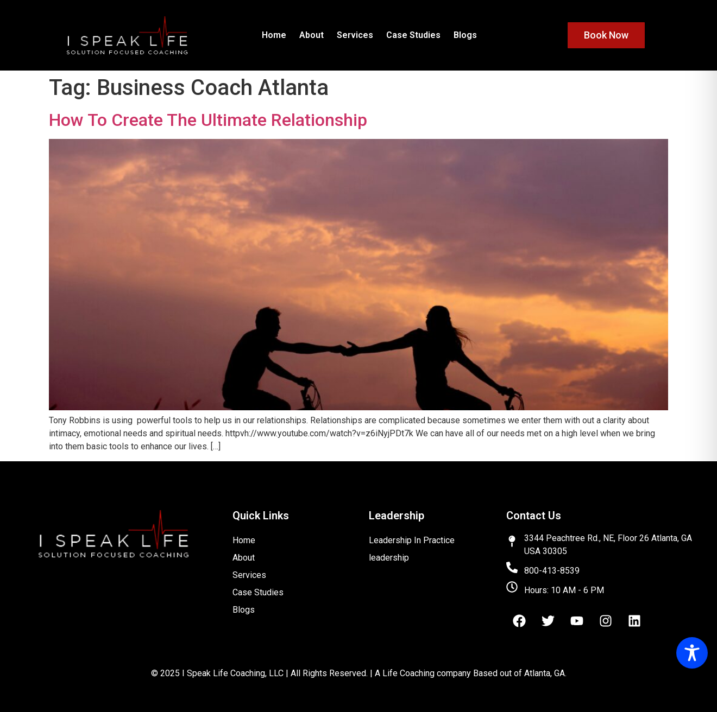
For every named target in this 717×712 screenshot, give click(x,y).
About (311, 35)
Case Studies (413, 35)
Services (355, 35)
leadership (389, 557)
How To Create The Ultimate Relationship (208, 120)
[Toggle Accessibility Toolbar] (692, 653)
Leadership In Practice (412, 540)
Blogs (465, 35)
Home (274, 35)
